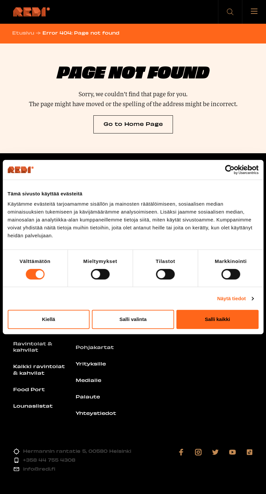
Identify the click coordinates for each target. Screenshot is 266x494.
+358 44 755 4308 (49, 460)
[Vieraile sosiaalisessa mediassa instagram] (198, 452)
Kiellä (48, 319)
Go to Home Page (133, 123)
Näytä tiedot (231, 298)
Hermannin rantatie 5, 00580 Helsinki (77, 451)
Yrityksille (91, 363)
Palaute (88, 396)
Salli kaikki (217, 319)
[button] (230, 12)
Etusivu (24, 33)
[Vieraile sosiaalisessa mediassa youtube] (232, 452)
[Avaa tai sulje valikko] (254, 12)
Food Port (29, 389)
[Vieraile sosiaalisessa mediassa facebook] (181, 452)
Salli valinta (133, 319)
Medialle (88, 380)
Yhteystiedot (96, 413)
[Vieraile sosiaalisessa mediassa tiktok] (249, 452)
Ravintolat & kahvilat (32, 346)
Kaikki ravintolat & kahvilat (39, 369)
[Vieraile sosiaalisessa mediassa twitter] (215, 452)
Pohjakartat (95, 347)
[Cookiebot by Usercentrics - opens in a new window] (229, 170)
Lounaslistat (33, 406)
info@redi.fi (39, 469)
